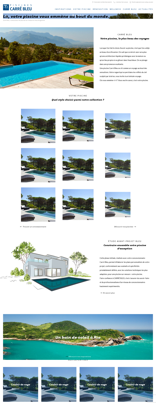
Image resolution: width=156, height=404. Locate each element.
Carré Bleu (130, 9)
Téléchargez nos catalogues (141, 2)
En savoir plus (107, 293)
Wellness (115, 9)
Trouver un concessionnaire (33, 227)
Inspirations (63, 9)
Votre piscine (82, 9)
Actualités (146, 9)
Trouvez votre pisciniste (102, 2)
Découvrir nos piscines (125, 227)
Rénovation (100, 9)
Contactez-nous (121, 2)
